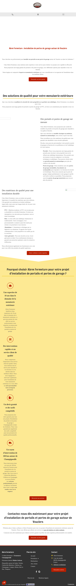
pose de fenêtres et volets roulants (54, 530)
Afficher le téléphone (60, 564)
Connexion (71, 584)
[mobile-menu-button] (63, 14)
